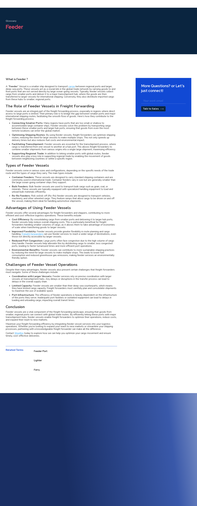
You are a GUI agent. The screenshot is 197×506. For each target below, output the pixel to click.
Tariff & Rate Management (125, 447)
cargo (71, 86)
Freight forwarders (32, 234)
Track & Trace (164, 451)
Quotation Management (123, 453)
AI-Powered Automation (169, 440)
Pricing (85, 10)
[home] (13, 10)
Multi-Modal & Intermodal (78, 443)
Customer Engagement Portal (126, 442)
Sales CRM (117, 436)
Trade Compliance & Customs (171, 446)
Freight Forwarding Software (80, 437)
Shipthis (19, 333)
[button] (58, 10)
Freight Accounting (75, 454)
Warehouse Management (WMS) (82, 448)
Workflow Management (169, 457)
